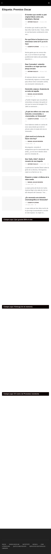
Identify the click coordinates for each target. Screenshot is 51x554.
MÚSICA (35, 544)
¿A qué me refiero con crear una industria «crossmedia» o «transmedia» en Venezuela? (37, 114)
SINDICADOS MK (14, 544)
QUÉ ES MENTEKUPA (19, 546)
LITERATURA (6, 546)
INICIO (4, 544)
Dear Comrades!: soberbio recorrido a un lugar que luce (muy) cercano (35, 66)
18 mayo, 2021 (44, 46)
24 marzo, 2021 (29, 204)
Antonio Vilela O (33, 21)
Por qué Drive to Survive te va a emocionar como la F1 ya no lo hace (36, 42)
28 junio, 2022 (43, 71)
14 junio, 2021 (43, 21)
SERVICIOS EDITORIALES (37, 546)
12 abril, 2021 (28, 143)
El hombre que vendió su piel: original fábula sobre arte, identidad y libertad (36, 17)
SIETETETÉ (26, 544)
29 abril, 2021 (28, 96)
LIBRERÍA (5, 548)
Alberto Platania (33, 46)
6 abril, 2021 (42, 164)
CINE (42, 544)
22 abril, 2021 (43, 118)
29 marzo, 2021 (29, 184)
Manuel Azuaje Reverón (35, 94)
